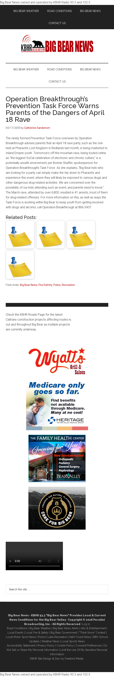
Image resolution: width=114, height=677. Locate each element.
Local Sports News (73, 641)
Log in (86, 624)
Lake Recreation (57, 636)
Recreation (68, 284)
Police (57, 284)
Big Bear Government (64, 632)
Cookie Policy (65, 645)
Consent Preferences (89, 645)
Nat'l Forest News (80, 636)
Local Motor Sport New (20, 636)
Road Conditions (17, 628)
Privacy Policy (46, 645)
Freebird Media (74, 658)
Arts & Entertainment (93, 628)
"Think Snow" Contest (92, 632)
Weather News (50, 641)
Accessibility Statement (21, 645)
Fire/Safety (45, 284)
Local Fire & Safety (36, 632)
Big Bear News (28, 284)
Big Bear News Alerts (66, 628)
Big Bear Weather (40, 628)
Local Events (15, 632)
